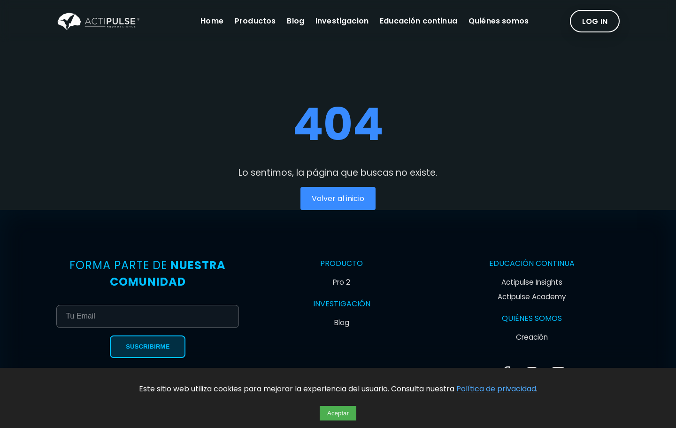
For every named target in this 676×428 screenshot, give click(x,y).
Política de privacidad (496, 388)
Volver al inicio (338, 198)
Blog (295, 21)
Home (211, 21)
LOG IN (594, 21)
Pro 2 (341, 282)
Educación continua (418, 21)
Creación (532, 337)
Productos (255, 21)
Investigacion (342, 21)
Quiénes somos (499, 21)
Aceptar (338, 413)
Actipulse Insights (531, 282)
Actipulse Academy (532, 297)
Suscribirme (147, 346)
